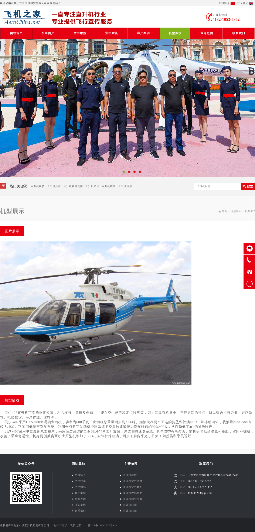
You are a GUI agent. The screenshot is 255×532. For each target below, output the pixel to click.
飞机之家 (75, 525)
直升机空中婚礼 (131, 487)
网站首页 (16, 33)
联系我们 (242, 3)
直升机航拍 (128, 510)
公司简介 (224, 3)
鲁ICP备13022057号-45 (102, 525)
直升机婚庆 (54, 186)
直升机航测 (109, 186)
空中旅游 (80, 33)
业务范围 (206, 33)
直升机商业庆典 (131, 498)
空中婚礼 (111, 33)
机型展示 (175, 33)
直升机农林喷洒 (131, 492)
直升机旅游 (125, 186)
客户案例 (143, 33)
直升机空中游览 (131, 481)
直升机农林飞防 (73, 186)
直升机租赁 (38, 186)
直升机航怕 (92, 186)
